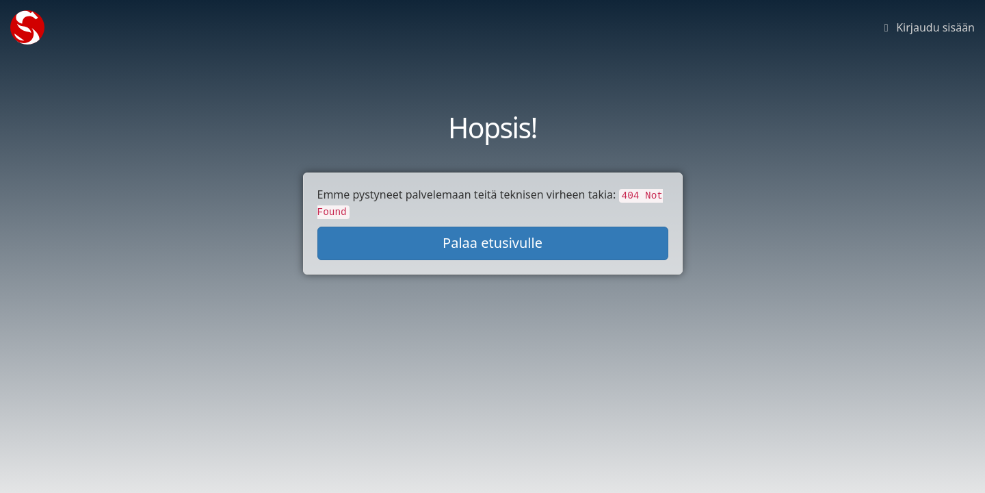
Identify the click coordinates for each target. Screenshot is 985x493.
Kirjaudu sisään (927, 27)
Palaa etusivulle (492, 242)
